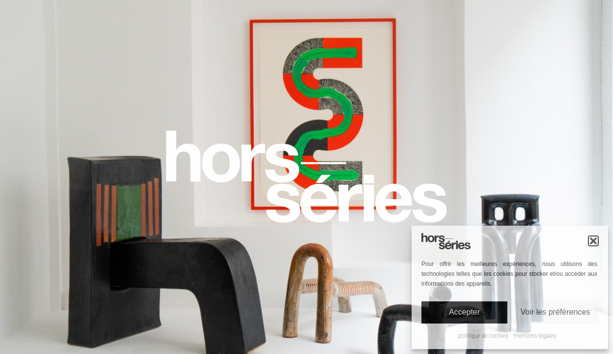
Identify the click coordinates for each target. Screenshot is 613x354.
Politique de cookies (483, 335)
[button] (593, 241)
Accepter (464, 312)
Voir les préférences (555, 312)
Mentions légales (535, 335)
